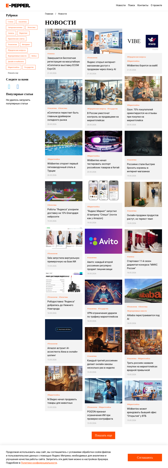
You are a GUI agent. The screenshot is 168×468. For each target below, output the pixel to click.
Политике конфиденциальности (39, 462)
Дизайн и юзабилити (16, 62)
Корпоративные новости (17, 56)
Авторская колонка (15, 27)
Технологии (12, 44)
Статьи (10, 22)
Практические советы (16, 39)
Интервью (26, 44)
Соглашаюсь (145, 457)
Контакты (142, 5)
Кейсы (34, 56)
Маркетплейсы (13, 67)
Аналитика (22, 22)
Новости (121, 5)
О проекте (156, 5)
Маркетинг (23, 33)
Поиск (131, 5)
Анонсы (11, 33)
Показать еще (103, 435)
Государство (29, 67)
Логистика (31, 27)
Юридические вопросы (17, 50)
